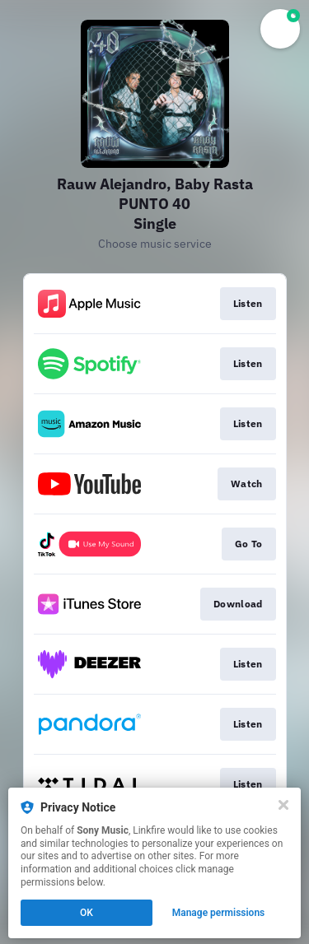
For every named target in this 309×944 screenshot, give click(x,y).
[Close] (283, 805)
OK (86, 912)
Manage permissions (218, 912)
